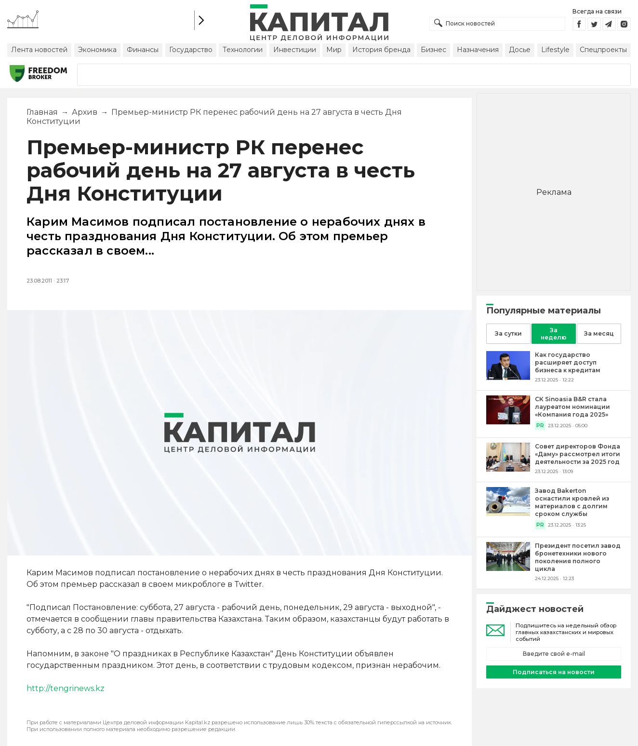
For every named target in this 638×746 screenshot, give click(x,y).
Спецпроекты (603, 49)
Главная (42, 112)
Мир (334, 49)
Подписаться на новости (554, 672)
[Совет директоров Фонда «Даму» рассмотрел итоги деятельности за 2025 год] (508, 469)
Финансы (143, 49)
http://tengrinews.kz (66, 688)
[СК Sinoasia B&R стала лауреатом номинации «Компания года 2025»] (508, 421)
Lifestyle (555, 49)
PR (540, 425)
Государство (191, 49)
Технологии (243, 49)
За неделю (554, 333)
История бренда (381, 49)
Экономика (97, 49)
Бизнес (433, 49)
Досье (520, 49)
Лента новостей (39, 49)
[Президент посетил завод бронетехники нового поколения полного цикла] (508, 568)
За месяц (599, 333)
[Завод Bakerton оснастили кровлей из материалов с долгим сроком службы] (508, 513)
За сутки (508, 333)
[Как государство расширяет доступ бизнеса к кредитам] (508, 377)
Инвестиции (294, 49)
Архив (84, 112)
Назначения (478, 49)
